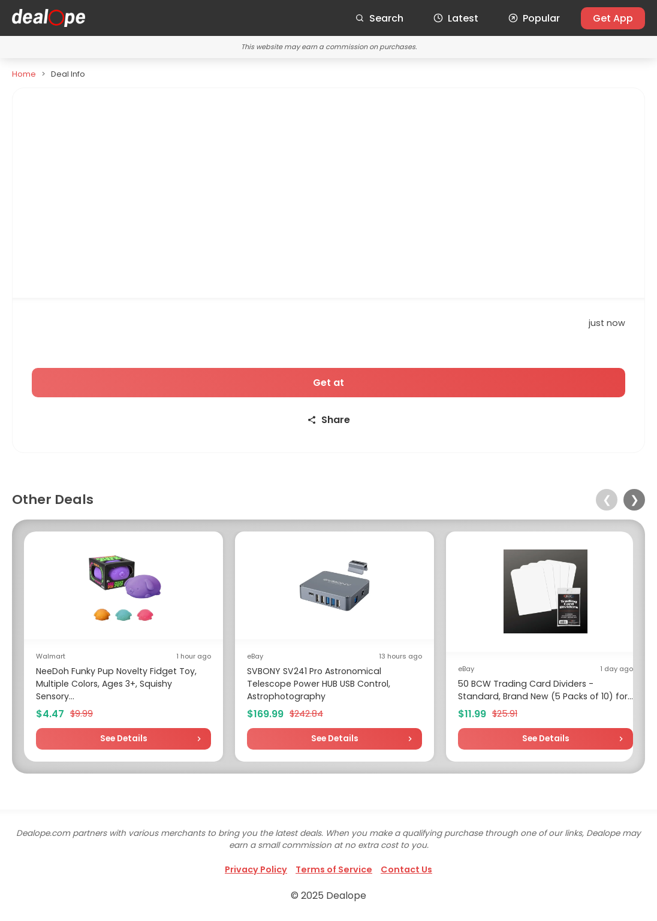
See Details (123, 738)
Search (379, 18)
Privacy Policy (256, 869)
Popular (534, 18)
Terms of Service (334, 869)
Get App (613, 18)
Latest (455, 18)
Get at (328, 382)
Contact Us (406, 869)
